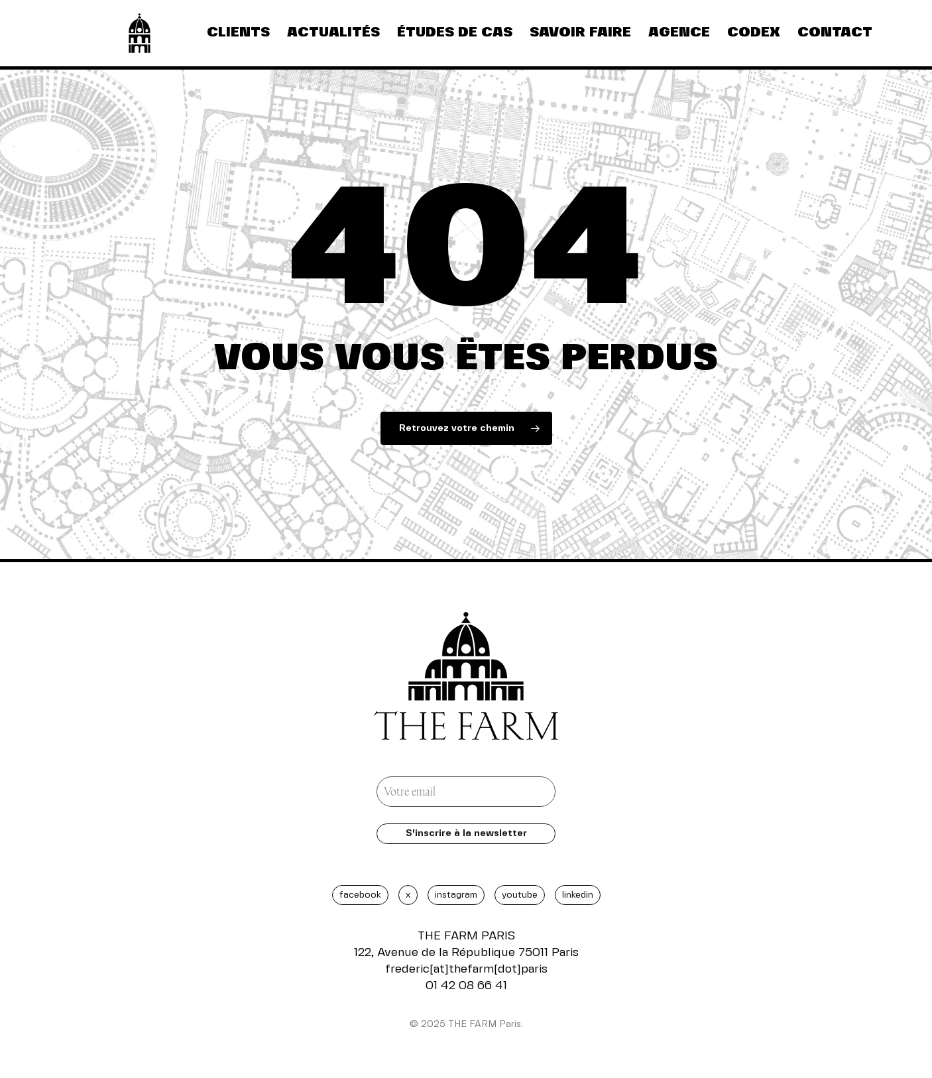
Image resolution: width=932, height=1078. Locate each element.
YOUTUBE (520, 895)
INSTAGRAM (456, 895)
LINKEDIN (577, 895)
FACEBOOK (360, 895)
